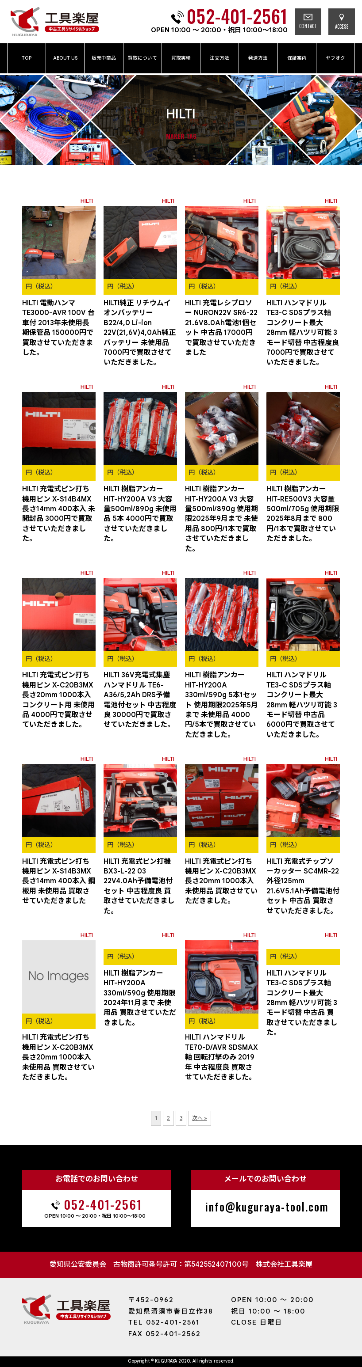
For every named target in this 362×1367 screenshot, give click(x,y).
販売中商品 (104, 58)
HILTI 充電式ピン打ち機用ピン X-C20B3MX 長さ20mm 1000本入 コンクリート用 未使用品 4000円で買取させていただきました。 (58, 700)
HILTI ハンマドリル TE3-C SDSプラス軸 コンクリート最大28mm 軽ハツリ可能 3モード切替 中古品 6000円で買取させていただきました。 (301, 705)
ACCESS (341, 22)
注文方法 (219, 58)
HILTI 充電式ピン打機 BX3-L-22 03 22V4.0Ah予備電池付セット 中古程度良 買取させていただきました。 (139, 886)
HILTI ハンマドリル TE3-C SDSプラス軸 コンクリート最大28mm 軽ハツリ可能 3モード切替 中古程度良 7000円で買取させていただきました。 (302, 333)
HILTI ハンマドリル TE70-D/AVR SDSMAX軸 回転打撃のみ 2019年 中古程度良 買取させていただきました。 (221, 1057)
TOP (26, 58)
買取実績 (181, 58)
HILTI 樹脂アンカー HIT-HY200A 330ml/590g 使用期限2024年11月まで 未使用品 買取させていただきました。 (140, 998)
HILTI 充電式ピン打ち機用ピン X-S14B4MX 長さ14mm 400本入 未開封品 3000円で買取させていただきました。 (58, 514)
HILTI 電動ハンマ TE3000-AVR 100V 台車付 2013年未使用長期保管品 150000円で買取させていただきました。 (58, 328)
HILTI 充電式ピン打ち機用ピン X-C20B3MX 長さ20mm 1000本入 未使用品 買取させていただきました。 (221, 881)
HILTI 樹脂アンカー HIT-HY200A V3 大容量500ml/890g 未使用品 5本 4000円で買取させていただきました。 (140, 514)
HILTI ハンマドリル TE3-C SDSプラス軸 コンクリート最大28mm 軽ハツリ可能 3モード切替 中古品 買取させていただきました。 (301, 1003)
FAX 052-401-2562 (164, 1334)
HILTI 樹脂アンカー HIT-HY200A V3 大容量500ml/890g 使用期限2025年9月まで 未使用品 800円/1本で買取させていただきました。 (221, 519)
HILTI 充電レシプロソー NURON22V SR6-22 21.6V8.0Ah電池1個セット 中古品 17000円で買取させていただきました (221, 328)
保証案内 (297, 58)
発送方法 (258, 58)
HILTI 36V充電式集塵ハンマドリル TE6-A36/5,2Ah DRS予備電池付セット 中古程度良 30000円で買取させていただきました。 (140, 700)
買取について (142, 58)
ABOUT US (65, 58)
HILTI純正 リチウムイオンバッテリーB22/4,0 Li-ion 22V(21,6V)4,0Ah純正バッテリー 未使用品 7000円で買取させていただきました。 (140, 333)
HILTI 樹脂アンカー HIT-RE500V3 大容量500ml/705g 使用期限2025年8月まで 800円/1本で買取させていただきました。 (302, 514)
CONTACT (308, 22)
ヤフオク (335, 58)
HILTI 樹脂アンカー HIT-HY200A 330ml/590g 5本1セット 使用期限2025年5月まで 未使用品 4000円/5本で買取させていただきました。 (221, 705)
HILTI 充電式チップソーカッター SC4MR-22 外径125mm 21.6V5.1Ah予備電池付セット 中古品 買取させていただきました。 (302, 886)
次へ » (199, 1118)
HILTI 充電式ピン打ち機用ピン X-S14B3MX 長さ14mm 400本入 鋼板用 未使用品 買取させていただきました (58, 881)
